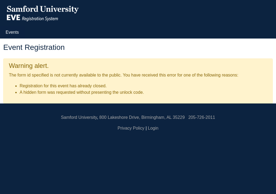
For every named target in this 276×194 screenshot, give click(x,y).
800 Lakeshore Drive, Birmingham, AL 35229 (142, 117)
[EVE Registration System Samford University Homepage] (42, 13)
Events (13, 31)
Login (153, 128)
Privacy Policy (131, 128)
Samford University (79, 117)
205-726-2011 (201, 117)
